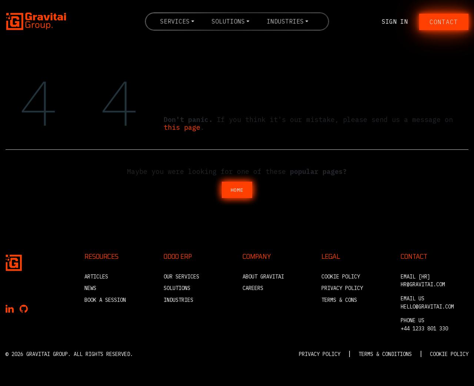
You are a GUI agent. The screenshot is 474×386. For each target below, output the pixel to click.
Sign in (395, 21)
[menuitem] (177, 21)
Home (237, 190)
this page (182, 127)
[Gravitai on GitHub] (24, 309)
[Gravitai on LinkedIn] (10, 309)
